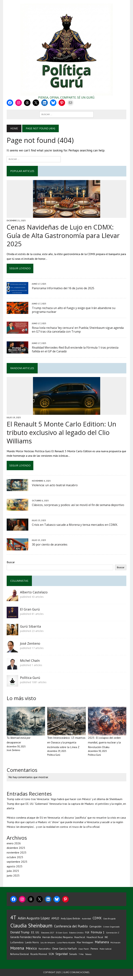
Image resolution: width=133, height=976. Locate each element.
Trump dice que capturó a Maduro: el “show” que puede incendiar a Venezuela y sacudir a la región (65, 822)
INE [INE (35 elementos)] (106, 937)
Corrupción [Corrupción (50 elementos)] (95, 926)
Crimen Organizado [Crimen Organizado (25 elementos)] (111, 926)
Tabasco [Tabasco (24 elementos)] (88, 954)
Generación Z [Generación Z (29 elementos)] (112, 932)
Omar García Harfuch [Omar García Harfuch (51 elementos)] (64, 948)
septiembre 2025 (17, 861)
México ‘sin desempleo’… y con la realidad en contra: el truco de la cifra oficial (53, 827)
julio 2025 (13, 871)
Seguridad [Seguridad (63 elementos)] (62, 954)
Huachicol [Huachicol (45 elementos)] (79, 937)
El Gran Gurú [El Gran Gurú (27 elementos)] (62, 932)
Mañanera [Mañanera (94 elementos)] (102, 942)
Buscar (11, 562)
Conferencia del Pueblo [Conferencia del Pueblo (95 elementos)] (71, 926)
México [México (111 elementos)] (31, 948)
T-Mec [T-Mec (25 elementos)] (81, 954)
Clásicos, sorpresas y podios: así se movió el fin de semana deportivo (78, 505)
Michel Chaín (30, 660)
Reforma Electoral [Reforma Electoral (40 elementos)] (19, 954)
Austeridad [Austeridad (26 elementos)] (86, 918)
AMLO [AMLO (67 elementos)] (55, 918)
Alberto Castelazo (34, 592)
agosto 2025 (15, 866)
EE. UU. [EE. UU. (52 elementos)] (35, 932)
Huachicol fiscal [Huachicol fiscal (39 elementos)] (95, 937)
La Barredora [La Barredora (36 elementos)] (16, 942)
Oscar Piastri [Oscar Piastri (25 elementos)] (83, 949)
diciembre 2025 (16, 848)
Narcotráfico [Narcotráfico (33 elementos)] (45, 948)
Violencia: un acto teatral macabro (55, 485)
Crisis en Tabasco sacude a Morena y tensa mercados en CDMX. (75, 525)
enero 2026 (14, 843)
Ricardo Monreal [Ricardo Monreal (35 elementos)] (38, 954)
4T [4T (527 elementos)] (13, 917)
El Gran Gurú (30, 609)
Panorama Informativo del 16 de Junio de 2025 (63, 288)
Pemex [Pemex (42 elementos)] (94, 948)
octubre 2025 (15, 857)
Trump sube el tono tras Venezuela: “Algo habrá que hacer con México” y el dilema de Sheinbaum (64, 799)
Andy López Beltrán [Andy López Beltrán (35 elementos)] (70, 918)
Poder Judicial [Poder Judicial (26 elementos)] (105, 949)
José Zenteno (30, 643)
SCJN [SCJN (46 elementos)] (51, 954)
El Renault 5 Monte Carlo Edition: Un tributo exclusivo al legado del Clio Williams (61, 432)
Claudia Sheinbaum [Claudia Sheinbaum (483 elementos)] (31, 925)
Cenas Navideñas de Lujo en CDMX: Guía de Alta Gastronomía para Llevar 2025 (63, 235)
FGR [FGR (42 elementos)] (87, 932)
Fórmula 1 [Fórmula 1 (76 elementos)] (98, 932)
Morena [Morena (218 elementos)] (17, 948)
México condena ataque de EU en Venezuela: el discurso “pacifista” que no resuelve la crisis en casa (66, 817)
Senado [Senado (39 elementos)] (73, 954)
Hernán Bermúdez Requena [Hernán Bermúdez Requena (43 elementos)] (57, 937)
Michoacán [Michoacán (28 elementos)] (115, 942)
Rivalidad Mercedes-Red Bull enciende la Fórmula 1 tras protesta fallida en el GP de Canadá (75, 349)
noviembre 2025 (16, 852)
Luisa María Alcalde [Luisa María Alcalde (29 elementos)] (66, 942)
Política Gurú (30, 677)
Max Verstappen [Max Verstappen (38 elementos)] (85, 942)
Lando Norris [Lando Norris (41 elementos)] (32, 942)
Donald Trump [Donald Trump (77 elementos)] (19, 932)
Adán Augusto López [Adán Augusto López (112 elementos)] (34, 918)
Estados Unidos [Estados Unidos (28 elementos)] (76, 932)
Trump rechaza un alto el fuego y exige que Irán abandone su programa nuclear (73, 310)
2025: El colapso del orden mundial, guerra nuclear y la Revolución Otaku (104, 742)
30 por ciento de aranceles (49, 544)
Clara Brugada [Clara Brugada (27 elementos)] (109, 918)
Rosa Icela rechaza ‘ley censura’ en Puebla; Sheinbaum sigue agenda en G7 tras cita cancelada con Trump (78, 329)
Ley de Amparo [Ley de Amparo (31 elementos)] (48, 942)
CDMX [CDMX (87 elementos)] (97, 918)
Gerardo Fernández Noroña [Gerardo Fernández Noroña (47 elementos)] (25, 937)
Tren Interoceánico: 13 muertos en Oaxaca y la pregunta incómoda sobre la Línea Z (66, 742)
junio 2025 (13, 875)
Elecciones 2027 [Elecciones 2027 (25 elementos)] (47, 932)
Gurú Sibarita (30, 626)
